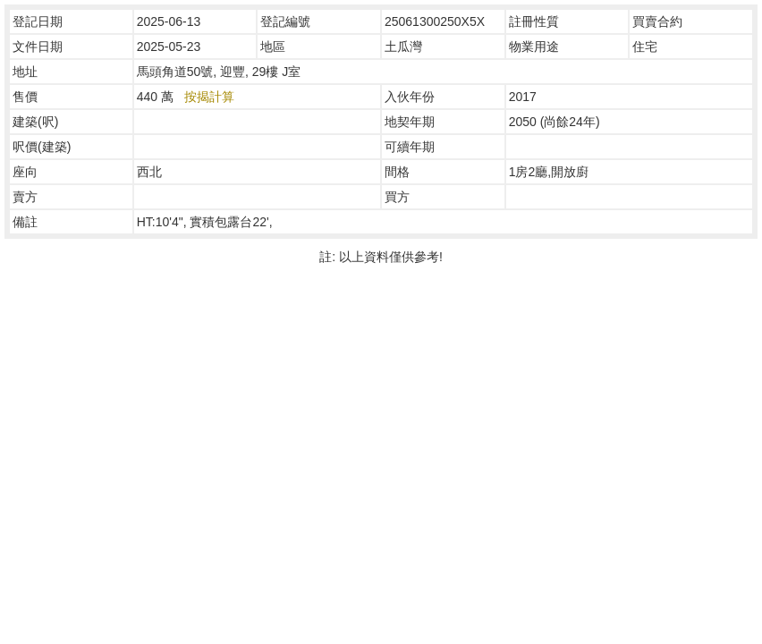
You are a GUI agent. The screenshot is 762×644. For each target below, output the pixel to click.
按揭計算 (209, 96)
